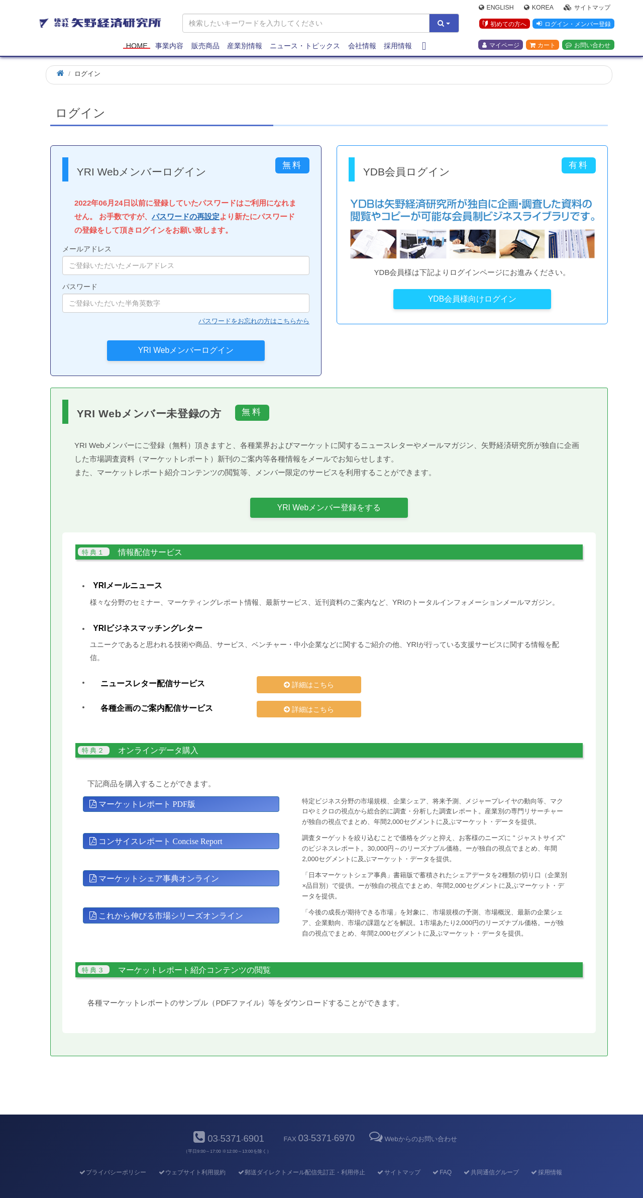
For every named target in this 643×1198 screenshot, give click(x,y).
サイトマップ (587, 8)
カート (542, 45)
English (496, 8)
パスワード (185, 298)
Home (137, 46)
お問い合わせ (588, 45)
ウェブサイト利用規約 (192, 1155)
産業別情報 (244, 46)
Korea (539, 8)
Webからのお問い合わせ (412, 1122)
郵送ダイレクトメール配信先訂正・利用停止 (301, 1155)
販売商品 (205, 46)
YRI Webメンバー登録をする (329, 507)
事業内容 (169, 46)
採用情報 (398, 46)
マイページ (500, 45)
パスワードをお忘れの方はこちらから (253, 321)
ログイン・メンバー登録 (573, 24)
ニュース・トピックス (305, 46)
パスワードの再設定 (186, 216)
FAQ (442, 1155)
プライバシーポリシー (112, 1155)
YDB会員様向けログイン (472, 299)
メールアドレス (185, 260)
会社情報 (362, 46)
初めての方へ (504, 24)
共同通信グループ (491, 1155)
